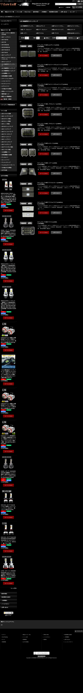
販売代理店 (4, 593)
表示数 (22, 38)
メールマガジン (5, 604)
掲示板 (45, 639)
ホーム (3, 639)
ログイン (62, 7)
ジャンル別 (25, 636)
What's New (46, 634)
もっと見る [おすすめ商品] (14, 588)
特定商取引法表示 (6, 597)
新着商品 (25, 639)
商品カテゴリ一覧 (26, 634)
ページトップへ (80, 631)
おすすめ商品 (26, 641)
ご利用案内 (4, 600)
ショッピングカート (68, 641)
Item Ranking (5, 636)
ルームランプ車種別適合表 (8, 104)
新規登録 (68, 7)
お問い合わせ (5, 607)
